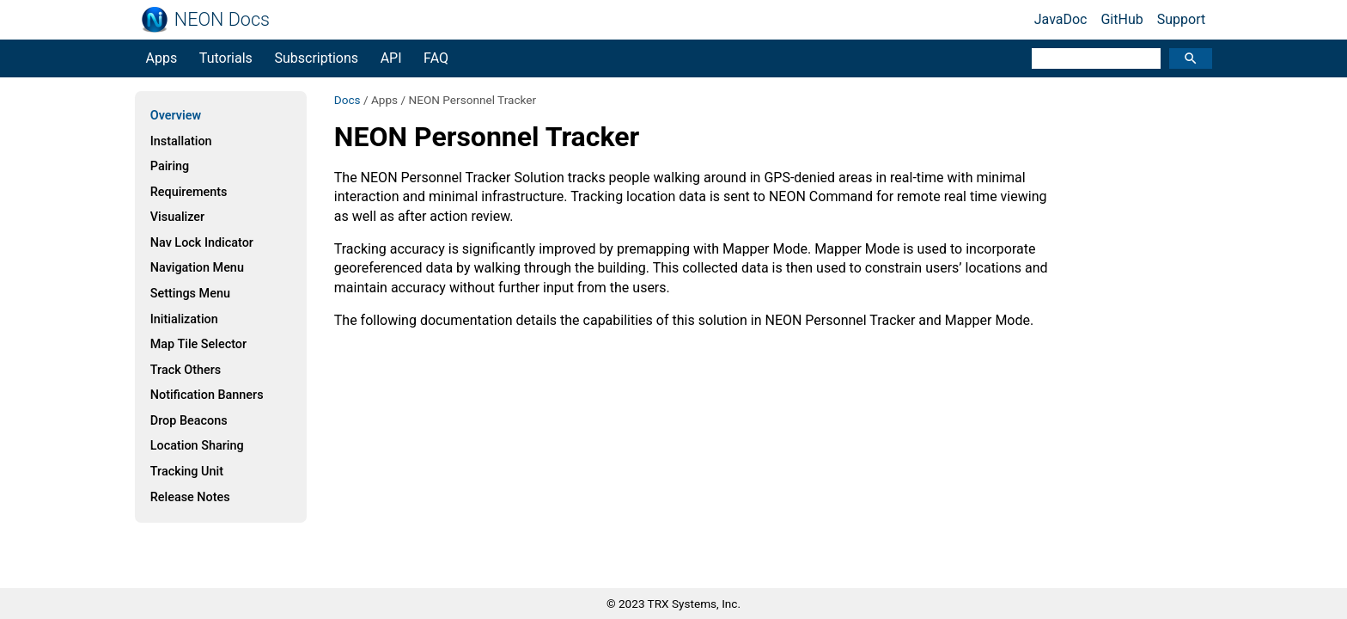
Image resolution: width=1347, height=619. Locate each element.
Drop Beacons (189, 421)
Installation (181, 141)
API (391, 58)
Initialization (184, 319)
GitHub (1121, 19)
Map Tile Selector (198, 344)
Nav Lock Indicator (201, 243)
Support (1181, 19)
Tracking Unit (186, 471)
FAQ (436, 58)
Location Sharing (197, 445)
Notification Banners (207, 395)
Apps (162, 58)
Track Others (185, 370)
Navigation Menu (197, 267)
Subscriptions (316, 58)
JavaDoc (1061, 19)
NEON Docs (222, 19)
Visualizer (177, 217)
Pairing (169, 166)
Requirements (189, 192)
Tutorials (226, 58)
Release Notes (190, 497)
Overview (175, 115)
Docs (347, 100)
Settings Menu (190, 293)
